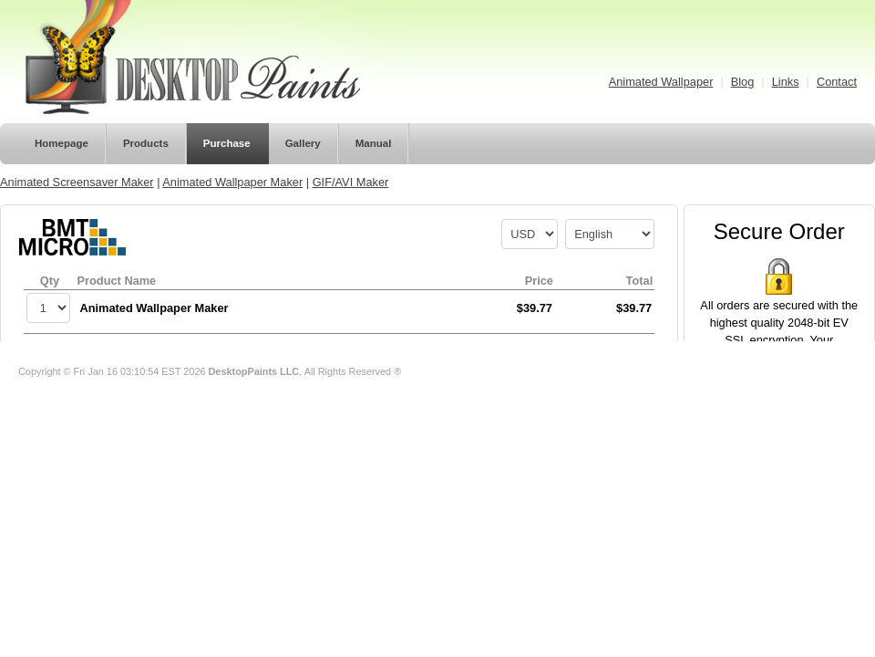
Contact (837, 82)
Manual (373, 143)
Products (146, 143)
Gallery (303, 143)
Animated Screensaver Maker (77, 182)
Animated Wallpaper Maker (232, 182)
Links (785, 82)
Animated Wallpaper (661, 82)
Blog (743, 82)
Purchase (227, 143)
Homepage (61, 143)
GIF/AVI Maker (351, 182)
